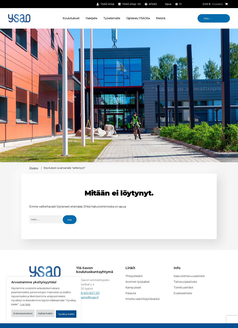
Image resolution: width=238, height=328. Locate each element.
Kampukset (133, 287)
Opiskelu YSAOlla (138, 18)
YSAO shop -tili (131, 4)
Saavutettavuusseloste (189, 276)
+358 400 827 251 (88, 293)
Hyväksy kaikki (44, 314)
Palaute (130, 293)
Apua (168, 4)
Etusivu (33, 167)
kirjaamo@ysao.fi (87, 297)
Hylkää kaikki (61, 305)
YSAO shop (107, 4)
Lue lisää (25, 296)
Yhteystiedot (134, 276)
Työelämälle (111, 18)
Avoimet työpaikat (137, 281)
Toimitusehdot (183, 287)
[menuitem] (179, 4)
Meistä (160, 18)
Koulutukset (71, 18)
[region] (44, 295)
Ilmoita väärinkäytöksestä (142, 299)
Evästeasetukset (28, 305)
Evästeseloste (183, 293)
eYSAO (153, 4)
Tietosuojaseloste (185, 281)
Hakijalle (91, 18)
